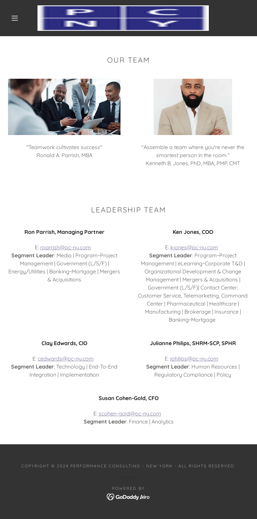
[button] (14, 18)
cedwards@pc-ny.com (66, 358)
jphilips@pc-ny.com (194, 358)
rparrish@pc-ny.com (65, 247)
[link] (123, 18)
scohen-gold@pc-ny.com (130, 413)
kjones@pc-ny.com (194, 247)
